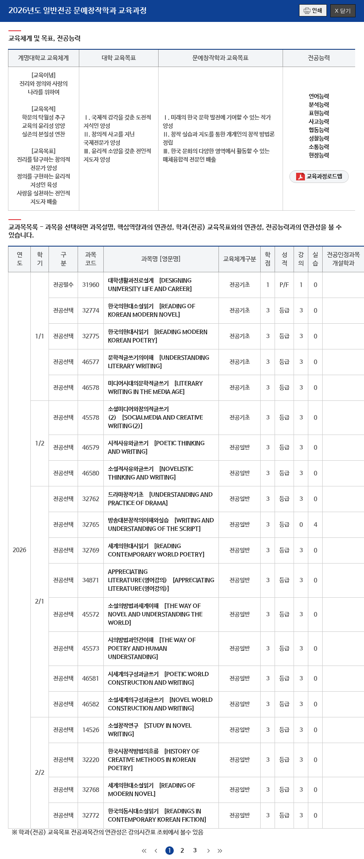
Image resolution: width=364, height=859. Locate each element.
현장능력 (319, 155)
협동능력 (319, 130)
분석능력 (319, 105)
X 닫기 (343, 11)
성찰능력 (319, 138)
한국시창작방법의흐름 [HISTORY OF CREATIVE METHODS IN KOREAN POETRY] (154, 760)
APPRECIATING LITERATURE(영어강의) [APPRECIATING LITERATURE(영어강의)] (161, 580)
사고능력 (319, 121)
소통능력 (319, 147)
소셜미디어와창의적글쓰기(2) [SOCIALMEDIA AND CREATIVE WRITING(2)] (155, 418)
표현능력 (319, 113)
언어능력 (319, 96)
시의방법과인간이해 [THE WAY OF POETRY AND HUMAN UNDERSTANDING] (152, 648)
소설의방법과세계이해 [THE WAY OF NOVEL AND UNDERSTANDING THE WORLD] (155, 614)
